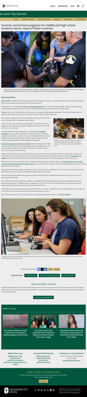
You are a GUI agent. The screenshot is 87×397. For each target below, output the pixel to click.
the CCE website (65, 194)
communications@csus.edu (72, 360)
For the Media (80, 19)
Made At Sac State (44, 19)
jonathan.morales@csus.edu (43, 297)
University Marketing (43, 358)
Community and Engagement (49, 275)
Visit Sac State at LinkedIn (41, 390)
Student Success (31, 275)
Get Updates (68, 19)
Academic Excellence (28, 19)
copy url (56, 269)
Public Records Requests (15, 360)
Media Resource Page (15, 356)
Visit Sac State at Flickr (47, 390)
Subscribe (43, 381)
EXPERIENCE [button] (63, 6)
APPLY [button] (52, 6)
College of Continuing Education (32, 107)
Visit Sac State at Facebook (35, 390)
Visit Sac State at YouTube (50, 390)
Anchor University (68, 275)
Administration (15, 358)
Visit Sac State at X (44, 390)
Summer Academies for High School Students (16, 144)
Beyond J (57, 19)
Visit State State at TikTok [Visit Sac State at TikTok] (53, 390)
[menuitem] (53, 6)
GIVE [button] (72, 6)
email (50, 269)
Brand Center (43, 360)
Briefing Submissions (43, 356)
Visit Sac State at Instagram (38, 390)
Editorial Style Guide (43, 362)
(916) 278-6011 (75, 392)
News (16, 19)
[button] (17, 6)
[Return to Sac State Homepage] (16, 390)
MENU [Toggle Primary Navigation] (80, 6)
